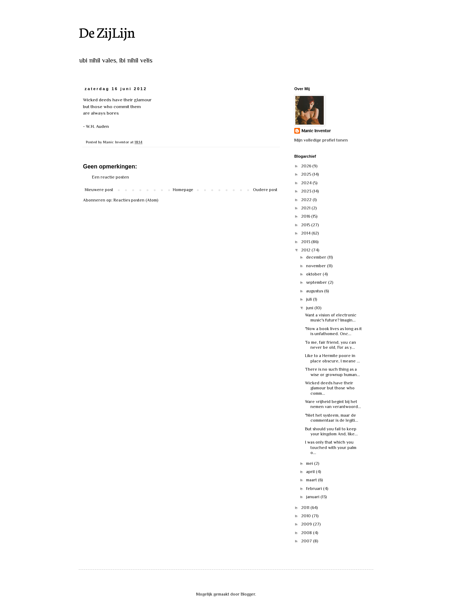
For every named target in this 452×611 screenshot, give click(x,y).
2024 (307, 182)
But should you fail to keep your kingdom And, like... (331, 431)
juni (310, 307)
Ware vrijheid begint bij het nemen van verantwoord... (333, 404)
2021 (306, 207)
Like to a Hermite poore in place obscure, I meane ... (332, 358)
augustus (315, 290)
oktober (314, 274)
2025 (306, 174)
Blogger (248, 594)
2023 (306, 191)
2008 (307, 532)
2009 (307, 524)
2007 (307, 540)
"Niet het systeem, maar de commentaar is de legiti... (331, 418)
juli (309, 299)
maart (312, 479)
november (316, 265)
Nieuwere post (99, 189)
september (317, 282)
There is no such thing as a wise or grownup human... (332, 372)
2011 (305, 507)
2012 (306, 250)
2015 (306, 224)
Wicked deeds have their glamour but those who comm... (330, 388)
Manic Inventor (316, 130)
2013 (306, 241)
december (316, 257)
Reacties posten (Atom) (136, 200)
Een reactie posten (110, 177)
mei (310, 463)
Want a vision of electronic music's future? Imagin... (330, 318)
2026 (306, 165)
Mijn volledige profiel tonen (321, 140)
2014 (306, 233)
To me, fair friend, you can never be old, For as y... (330, 345)
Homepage (183, 189)
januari (313, 496)
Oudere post (265, 189)
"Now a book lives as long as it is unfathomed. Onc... (333, 331)
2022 (307, 199)
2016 (306, 216)
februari (314, 488)
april (311, 471)
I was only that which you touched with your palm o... (330, 447)
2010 (306, 515)
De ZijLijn (107, 31)
